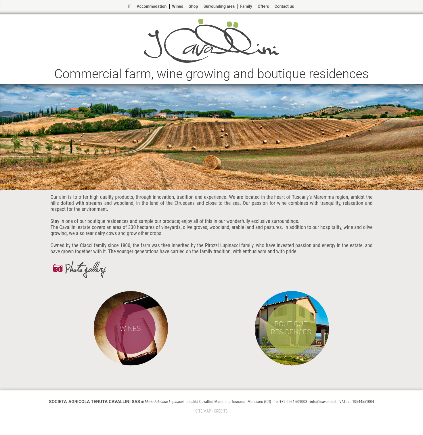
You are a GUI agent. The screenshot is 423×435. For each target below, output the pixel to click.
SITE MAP (203, 411)
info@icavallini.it (323, 401)
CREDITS (221, 411)
